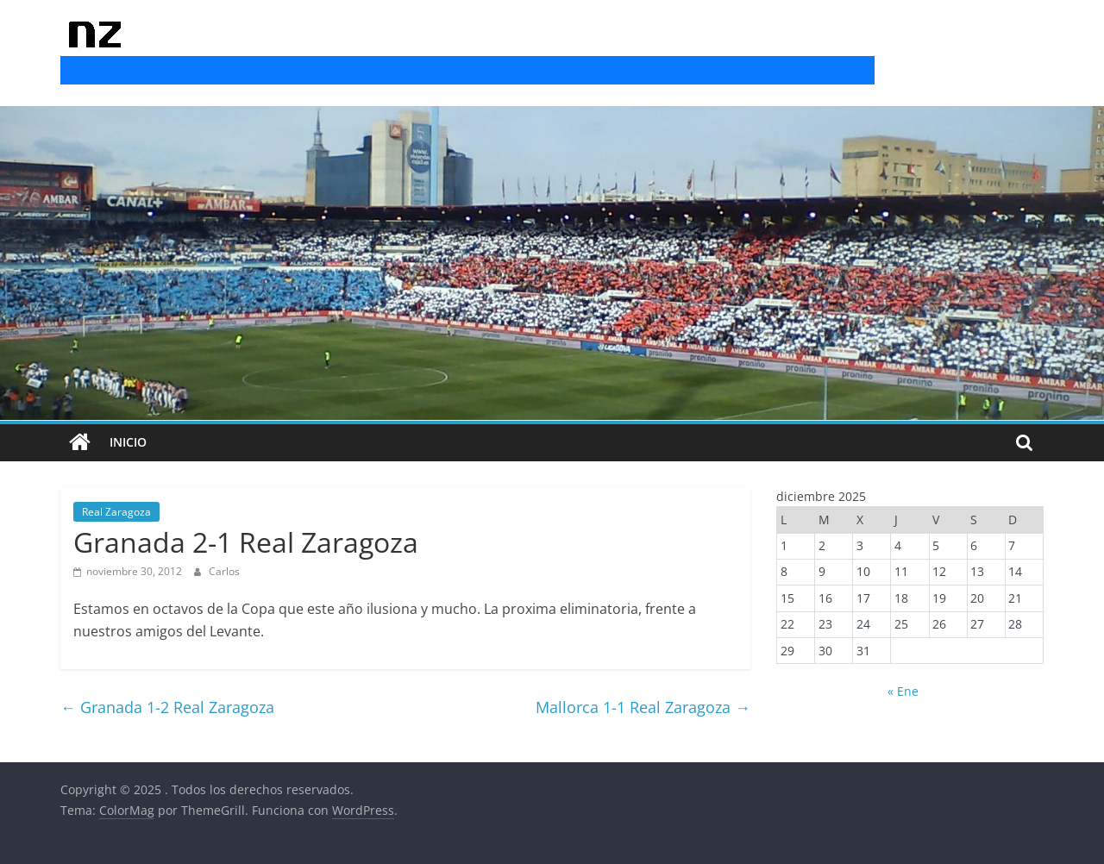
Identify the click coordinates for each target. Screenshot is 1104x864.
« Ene (903, 691)
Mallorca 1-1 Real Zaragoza (643, 707)
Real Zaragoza (116, 511)
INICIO (128, 442)
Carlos (224, 571)
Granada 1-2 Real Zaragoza (167, 707)
